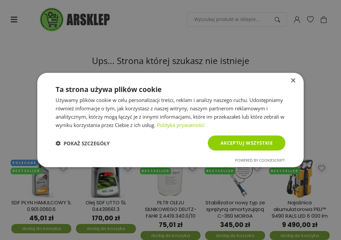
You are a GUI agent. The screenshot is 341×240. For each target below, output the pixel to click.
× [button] (292, 80)
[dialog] (170, 120)
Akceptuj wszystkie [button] (246, 143)
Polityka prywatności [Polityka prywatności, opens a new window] (180, 124)
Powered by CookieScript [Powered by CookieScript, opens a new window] (260, 160)
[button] (83, 143)
